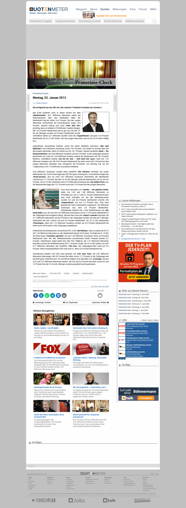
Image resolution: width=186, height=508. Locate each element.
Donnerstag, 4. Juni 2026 (134, 301)
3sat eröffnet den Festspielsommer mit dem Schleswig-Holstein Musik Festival (138, 230)
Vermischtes (70, 481)
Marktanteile (89, 481)
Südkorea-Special (135, 21)
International (70, 485)
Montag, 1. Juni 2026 (133, 310)
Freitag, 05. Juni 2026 (133, 297)
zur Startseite (70, 302)
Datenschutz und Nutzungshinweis (148, 486)
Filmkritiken (60, 493)
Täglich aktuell (90, 483)
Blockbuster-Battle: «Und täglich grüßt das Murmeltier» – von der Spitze (137, 225)
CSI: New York (55, 273)
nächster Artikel (100, 302)
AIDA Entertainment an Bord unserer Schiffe (132, 353)
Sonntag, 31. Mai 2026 (133, 313)
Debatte (107, 479)
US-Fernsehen (70, 489)
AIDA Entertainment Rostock (135, 347)
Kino (133, 9)
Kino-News (127, 479)
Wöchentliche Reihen (92, 479)
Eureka (66, 273)
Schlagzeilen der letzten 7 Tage (133, 238)
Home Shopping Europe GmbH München (133, 326)
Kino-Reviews (109, 483)
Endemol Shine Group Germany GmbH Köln (136, 340)
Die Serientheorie (113, 21)
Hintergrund (50, 479)
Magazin (81, 9)
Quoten (104, 9)
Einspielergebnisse (129, 483)
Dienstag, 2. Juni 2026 (133, 307)
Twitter (30, 489)
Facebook (31, 487)
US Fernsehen (68, 493)
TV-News (69, 479)
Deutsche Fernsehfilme (141, 493)
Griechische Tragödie (41, 21)
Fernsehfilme (109, 493)
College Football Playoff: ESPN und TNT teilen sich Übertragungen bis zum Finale (138, 220)
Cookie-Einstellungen (149, 488)
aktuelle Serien (118, 493)
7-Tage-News (32, 485)
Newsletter (31, 481)
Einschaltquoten (85, 493)
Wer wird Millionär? (41, 276)
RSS (29, 479)
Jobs (144, 481)
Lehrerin (76, 273)
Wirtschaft (69, 483)
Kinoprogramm (128, 493)
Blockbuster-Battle (129, 485)
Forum (143, 9)
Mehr (153, 9)
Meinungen (120, 9)
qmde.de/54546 (103, 286)
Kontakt (145, 483)
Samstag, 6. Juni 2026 (133, 294)
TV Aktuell (41, 493)
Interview (50, 483)
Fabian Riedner (42, 103)
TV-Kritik (107, 481)
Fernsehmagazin (50, 493)
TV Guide (93, 493)
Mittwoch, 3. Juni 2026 (133, 304)
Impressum (146, 490)
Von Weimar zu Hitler (89, 21)
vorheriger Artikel (42, 302)
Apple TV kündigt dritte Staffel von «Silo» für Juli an (139, 235)
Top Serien (152, 493)
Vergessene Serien (65, 21)
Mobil (30, 483)
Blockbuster (100, 493)
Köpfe (68, 487)
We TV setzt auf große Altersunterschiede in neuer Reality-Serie (138, 210)
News (93, 9)
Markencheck (87, 273)
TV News (76, 493)
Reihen (49, 481)
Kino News (34, 493)
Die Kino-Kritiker (128, 481)
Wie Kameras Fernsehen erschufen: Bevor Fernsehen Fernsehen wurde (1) (137, 205)
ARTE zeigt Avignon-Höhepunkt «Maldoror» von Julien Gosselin (139, 215)
